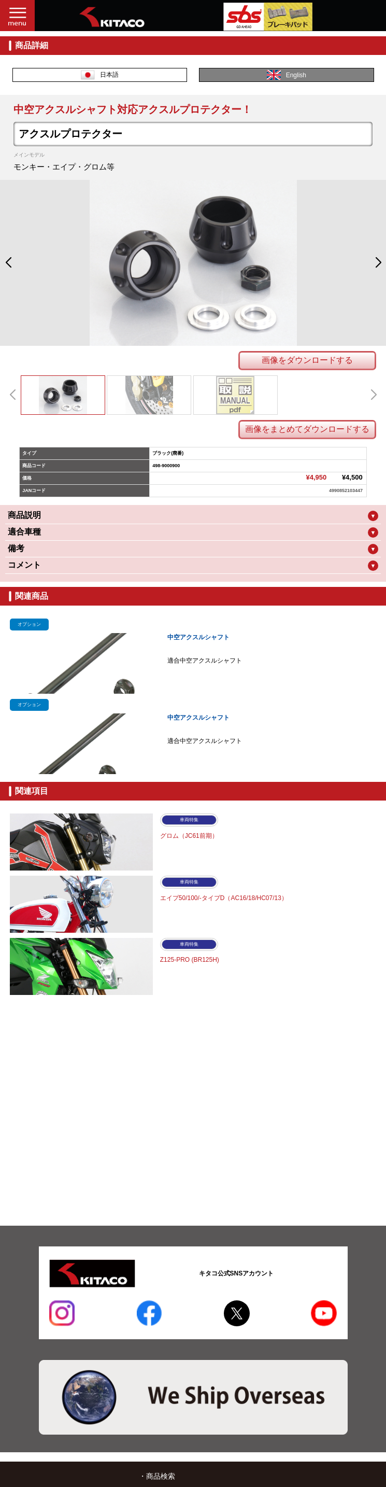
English (286, 75)
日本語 (100, 75)
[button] (8, 262)
